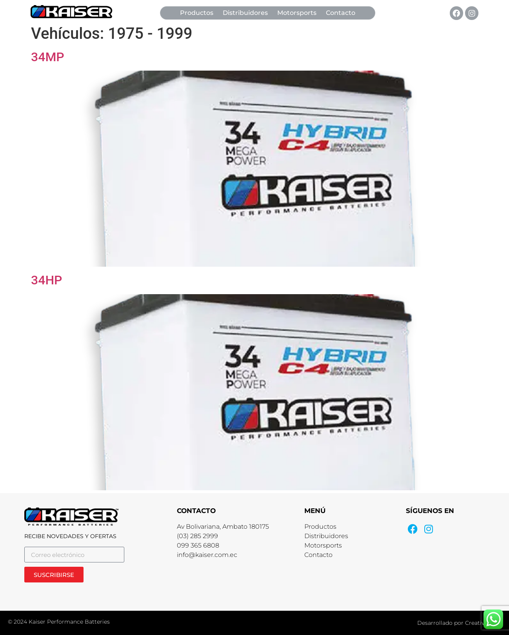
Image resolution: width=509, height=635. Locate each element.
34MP (47, 56)
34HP (46, 280)
